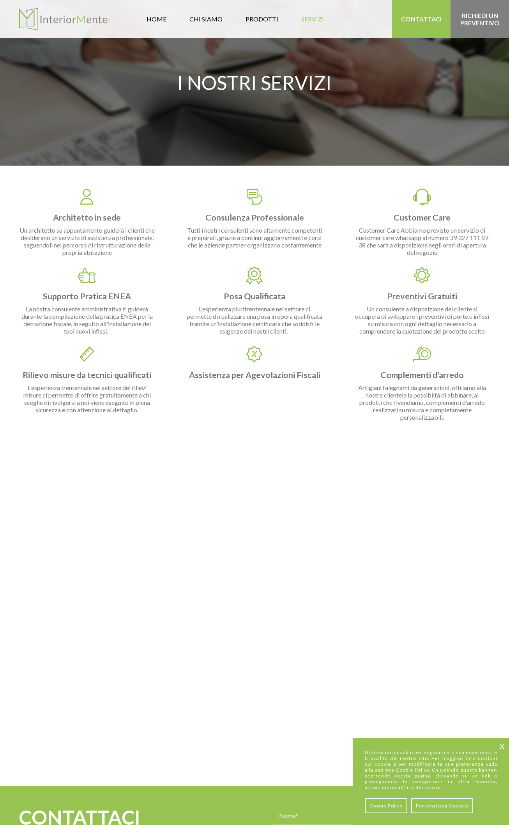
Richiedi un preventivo (480, 19)
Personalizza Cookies (442, 806)
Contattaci (421, 19)
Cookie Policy (386, 806)
